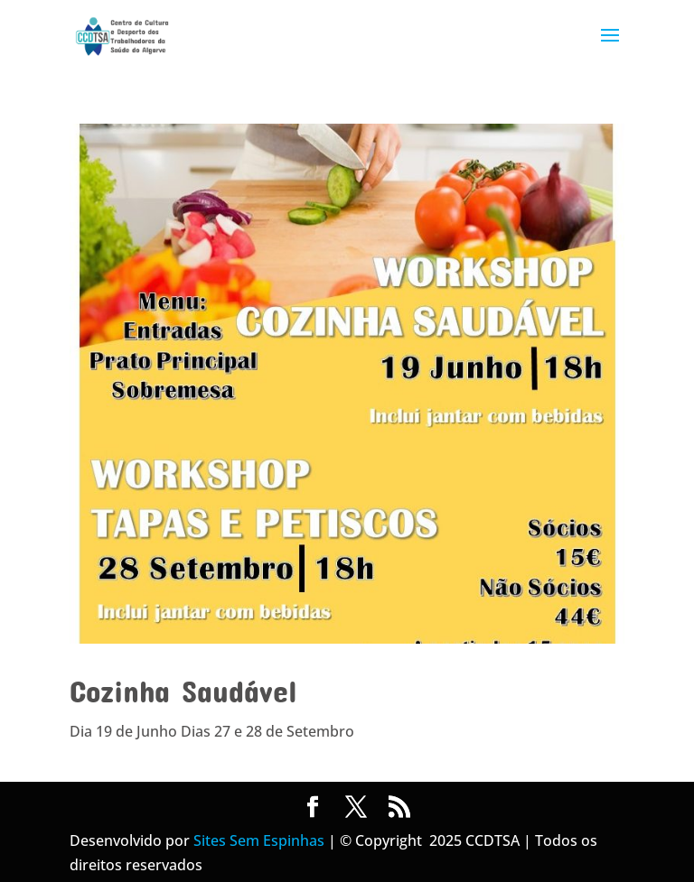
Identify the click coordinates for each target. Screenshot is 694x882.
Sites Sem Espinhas (258, 840)
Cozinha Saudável (183, 691)
